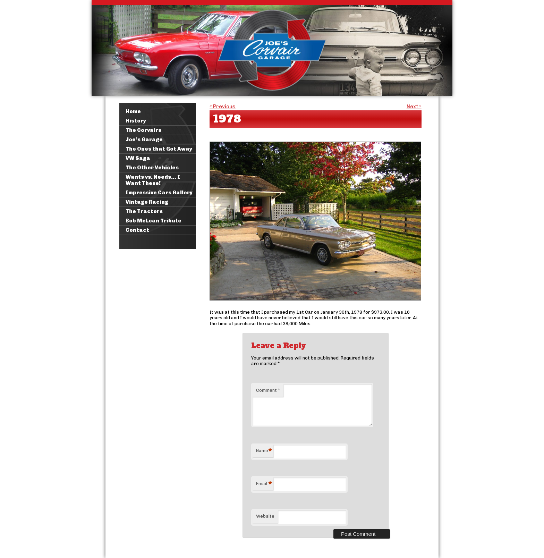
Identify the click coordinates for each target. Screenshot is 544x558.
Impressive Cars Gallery (159, 192)
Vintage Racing (147, 202)
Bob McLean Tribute (153, 221)
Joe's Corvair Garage (272, 48)
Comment (268, 390)
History (136, 121)
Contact (137, 230)
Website (265, 516)
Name (264, 452)
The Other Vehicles (152, 167)
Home (133, 111)
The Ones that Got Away (159, 149)
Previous (223, 106)
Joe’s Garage (144, 139)
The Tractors (144, 211)
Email (264, 485)
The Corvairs (143, 130)
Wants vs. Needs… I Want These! (153, 180)
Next (414, 106)
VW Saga (138, 158)
